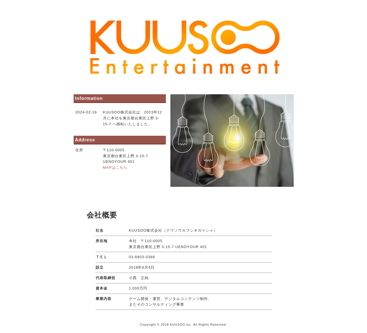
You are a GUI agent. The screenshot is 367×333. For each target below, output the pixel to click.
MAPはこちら (115, 167)
